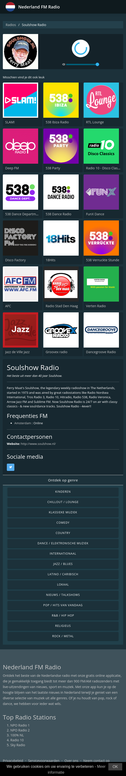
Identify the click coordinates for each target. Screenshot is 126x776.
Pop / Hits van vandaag (63, 605)
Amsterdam (22, 423)
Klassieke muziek (63, 512)
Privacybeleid (13, 760)
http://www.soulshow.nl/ (38, 444)
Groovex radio (57, 352)
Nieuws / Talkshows (63, 595)
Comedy (63, 523)
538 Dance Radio (58, 214)
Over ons (71, 760)
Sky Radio (17, 745)
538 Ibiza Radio (57, 122)
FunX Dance (95, 214)
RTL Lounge (95, 122)
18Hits (51, 260)
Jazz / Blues (63, 564)
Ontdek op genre (63, 480)
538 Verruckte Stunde (102, 260)
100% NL (17, 735)
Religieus (63, 626)
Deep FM (12, 168)
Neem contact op (96, 760)
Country (63, 533)
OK (115, 767)
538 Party (53, 168)
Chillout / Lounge (63, 502)
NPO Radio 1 (20, 725)
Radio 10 (17, 740)
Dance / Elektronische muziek (62, 543)
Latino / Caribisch (63, 574)
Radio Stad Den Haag (62, 306)
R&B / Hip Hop (63, 615)
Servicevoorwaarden (43, 760)
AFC (8, 306)
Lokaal (63, 585)
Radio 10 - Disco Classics (104, 168)
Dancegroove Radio (101, 352)
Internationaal (63, 554)
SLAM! (10, 122)
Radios (11, 25)
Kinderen (63, 492)
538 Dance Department (23, 214)
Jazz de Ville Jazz (17, 352)
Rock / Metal (63, 636)
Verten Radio (96, 306)
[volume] (82, 64)
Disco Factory (15, 260)
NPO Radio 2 (20, 730)
